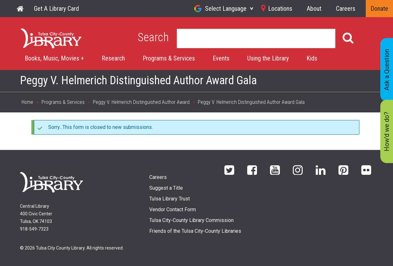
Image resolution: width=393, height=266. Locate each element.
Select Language (226, 8)
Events (221, 58)
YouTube (275, 169)
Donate (379, 8)
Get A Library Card (56, 8)
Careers (345, 8)
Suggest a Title (166, 188)
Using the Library (268, 58)
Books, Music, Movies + (54, 58)
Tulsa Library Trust (169, 199)
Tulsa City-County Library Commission (191, 220)
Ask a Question (386, 70)
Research (113, 58)
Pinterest (343, 169)
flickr (366, 169)
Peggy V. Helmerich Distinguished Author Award (141, 102)
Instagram (298, 169)
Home (20, 8)
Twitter (229, 169)
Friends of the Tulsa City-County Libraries (195, 231)
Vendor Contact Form (172, 209)
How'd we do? (386, 131)
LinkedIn (320, 169)
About (314, 8)
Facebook (252, 169)
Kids (311, 58)
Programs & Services (169, 58)
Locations (280, 8)
